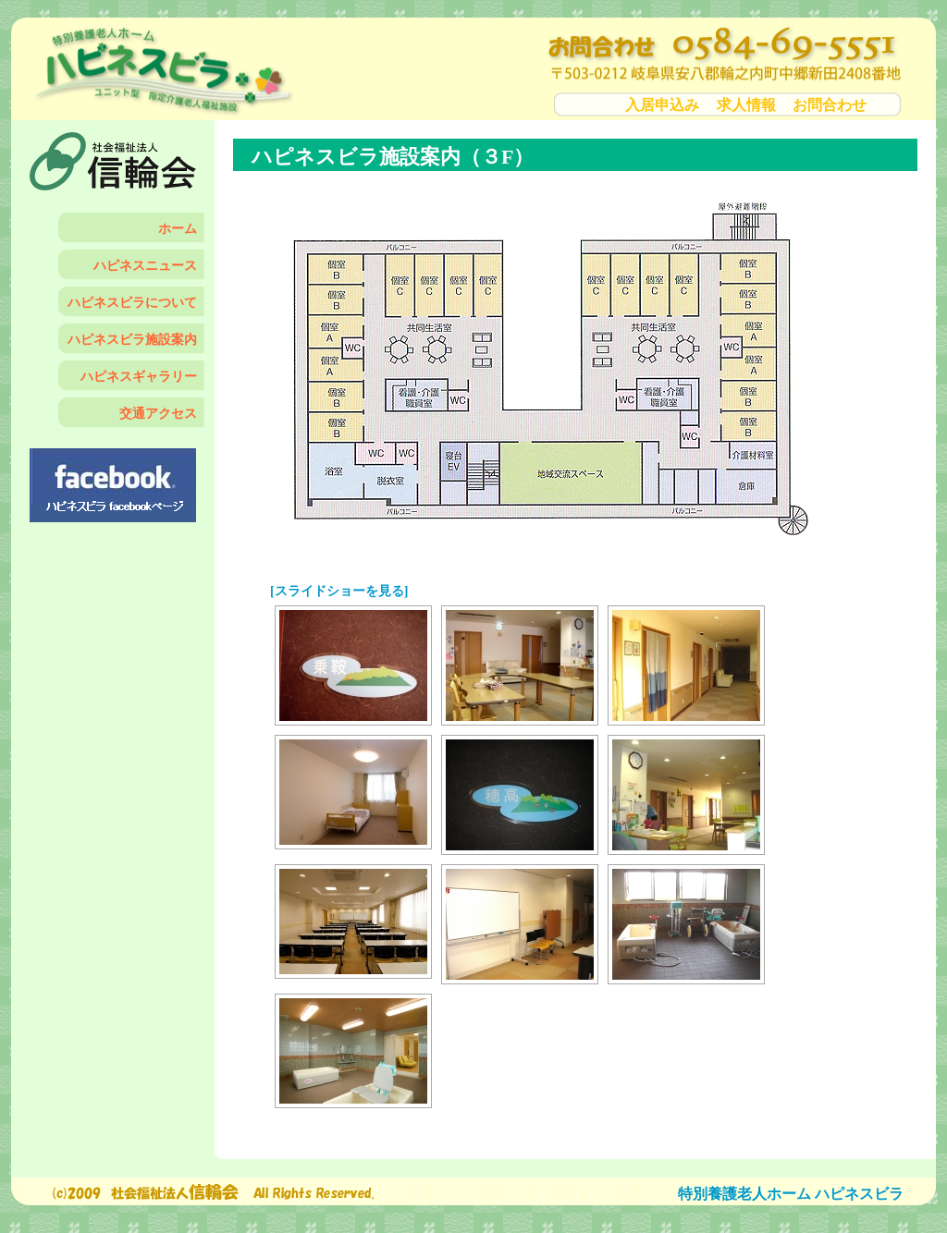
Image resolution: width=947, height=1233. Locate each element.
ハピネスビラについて (132, 303)
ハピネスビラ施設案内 (132, 340)
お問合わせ (830, 105)
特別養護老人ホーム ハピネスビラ (791, 1194)
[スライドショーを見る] (339, 591)
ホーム (177, 229)
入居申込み (662, 105)
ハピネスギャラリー (138, 377)
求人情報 (746, 105)
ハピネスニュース (145, 266)
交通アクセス (158, 414)
